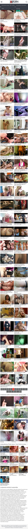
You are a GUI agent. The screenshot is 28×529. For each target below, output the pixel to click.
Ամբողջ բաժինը (22, 394)
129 (18, 391)
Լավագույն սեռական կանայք (20, 7)
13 (7, 391)
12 (26, 389)
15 (12, 391)
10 (21, 389)
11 (23, 389)
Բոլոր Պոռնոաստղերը (21, 444)
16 (15, 391)
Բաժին (12, 5)
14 (10, 391)
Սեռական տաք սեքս (4, 7)
